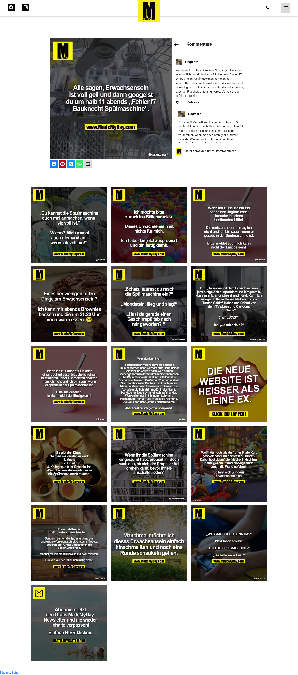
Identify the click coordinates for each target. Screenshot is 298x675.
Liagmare (191, 62)
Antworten (194, 102)
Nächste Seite (9, 672)
